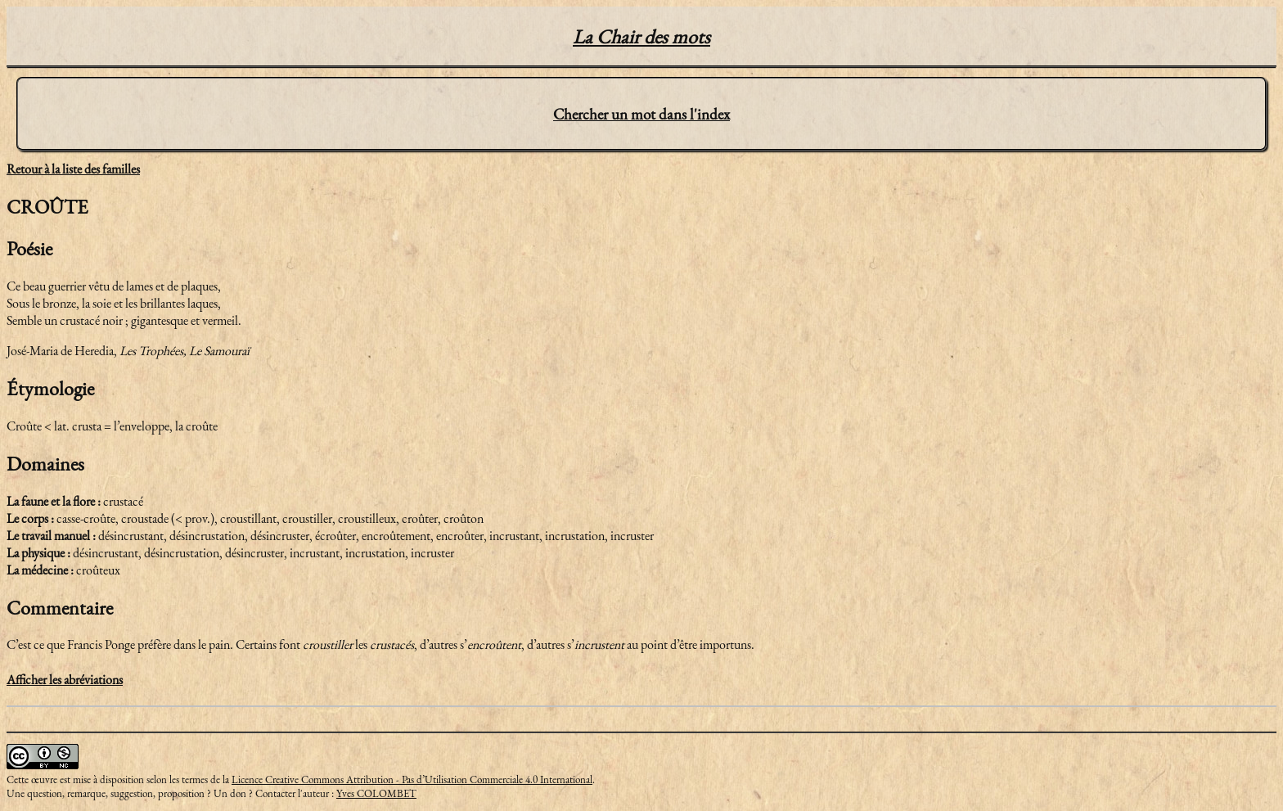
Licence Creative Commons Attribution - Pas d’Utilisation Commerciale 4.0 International (412, 779)
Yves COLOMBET (376, 793)
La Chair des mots (641, 36)
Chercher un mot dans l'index (641, 114)
